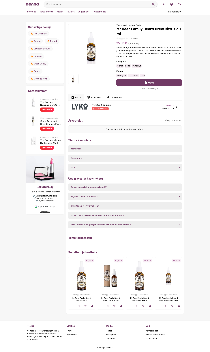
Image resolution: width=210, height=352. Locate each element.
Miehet (120, 66)
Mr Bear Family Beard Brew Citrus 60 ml (110, 299)
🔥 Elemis (35, 71)
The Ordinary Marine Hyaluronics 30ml (50, 141)
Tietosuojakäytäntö (155, 334)
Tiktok (109, 330)
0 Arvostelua (134, 38)
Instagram (111, 334)
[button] (45, 206)
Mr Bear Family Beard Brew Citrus (81, 299)
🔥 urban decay (38, 63)
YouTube (110, 338)
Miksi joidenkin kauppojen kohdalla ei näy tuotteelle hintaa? (100, 224)
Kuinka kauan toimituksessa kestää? (88, 187)
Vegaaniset (83, 11)
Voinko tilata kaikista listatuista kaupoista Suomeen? (97, 215)
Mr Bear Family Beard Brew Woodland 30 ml (168, 299)
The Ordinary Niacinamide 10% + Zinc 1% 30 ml (49, 103)
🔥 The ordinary (38, 33)
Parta (127, 66)
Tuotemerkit (99, 11)
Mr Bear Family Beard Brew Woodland (139, 299)
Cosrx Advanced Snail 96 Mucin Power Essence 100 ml (51, 122)
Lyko (143, 75)
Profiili (69, 330)
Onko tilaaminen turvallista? (84, 205)
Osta (149, 82)
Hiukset (71, 11)
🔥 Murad (52, 41)
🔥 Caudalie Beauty (40, 48)
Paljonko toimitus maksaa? (84, 196)
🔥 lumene (36, 56)
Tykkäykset (72, 334)
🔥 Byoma (35, 41)
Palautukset (151, 338)
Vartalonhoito (46, 11)
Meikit (60, 11)
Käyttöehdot (45, 211)
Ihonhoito (31, 11)
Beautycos (121, 75)
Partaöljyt (136, 66)
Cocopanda (133, 75)
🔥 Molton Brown (38, 78)
